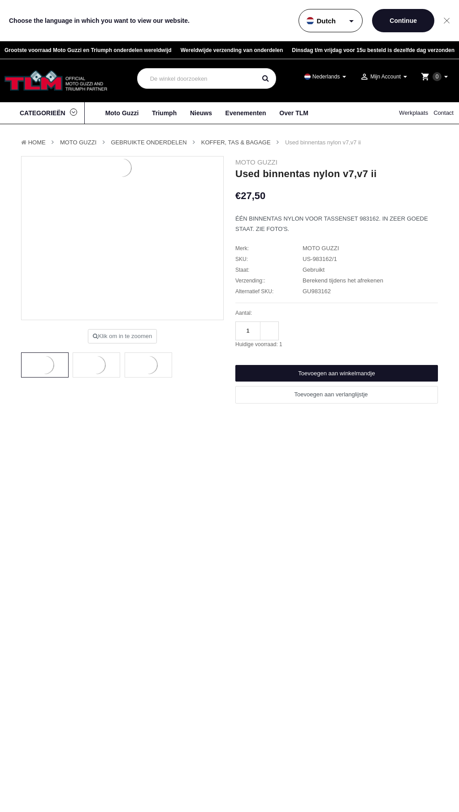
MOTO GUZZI (78, 142)
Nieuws (201, 113)
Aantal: (243, 313)
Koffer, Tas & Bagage (236, 142)
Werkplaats (413, 112)
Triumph (164, 113)
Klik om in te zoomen (122, 336)
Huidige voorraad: (258, 344)
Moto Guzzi (122, 113)
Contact (443, 112)
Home (37, 142)
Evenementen (245, 113)
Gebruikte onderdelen (149, 142)
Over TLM (293, 113)
